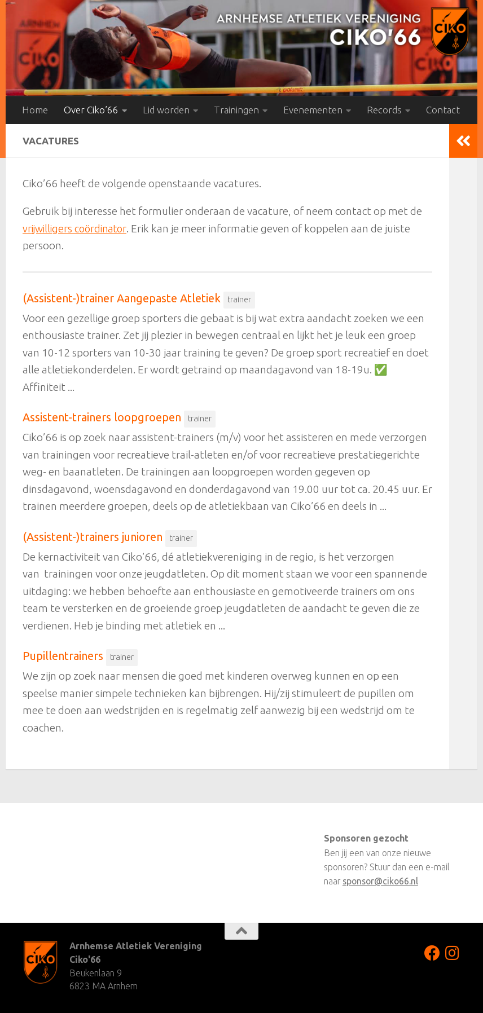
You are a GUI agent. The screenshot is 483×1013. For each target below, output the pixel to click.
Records (384, 109)
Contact (443, 109)
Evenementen (313, 109)
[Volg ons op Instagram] (452, 953)
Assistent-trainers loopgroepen (102, 417)
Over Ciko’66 (91, 109)
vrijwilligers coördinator (78, 228)
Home (35, 109)
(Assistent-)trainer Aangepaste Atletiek (122, 298)
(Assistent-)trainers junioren (93, 536)
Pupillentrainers (63, 655)
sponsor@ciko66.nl (380, 881)
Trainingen (236, 109)
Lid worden (166, 109)
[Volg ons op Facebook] (432, 953)
